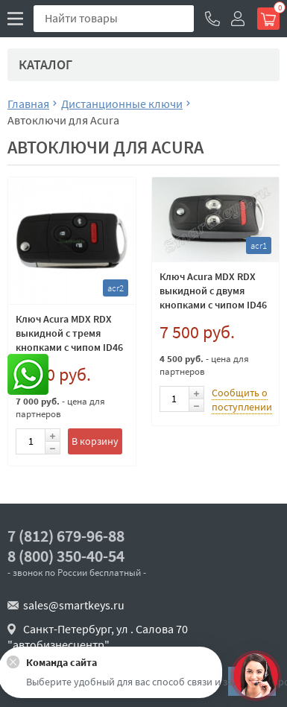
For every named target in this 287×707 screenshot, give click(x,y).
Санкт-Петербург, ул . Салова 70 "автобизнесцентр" (97, 637)
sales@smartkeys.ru (73, 604)
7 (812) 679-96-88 (65, 536)
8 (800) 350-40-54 (65, 556)
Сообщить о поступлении (242, 399)
